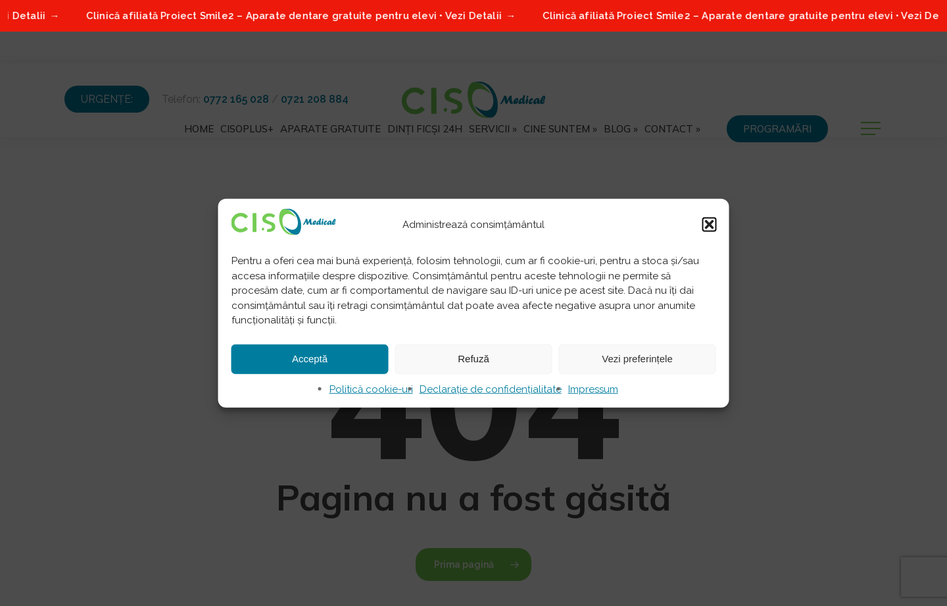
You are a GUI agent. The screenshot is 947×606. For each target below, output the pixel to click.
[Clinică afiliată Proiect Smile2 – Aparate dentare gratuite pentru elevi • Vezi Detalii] (473, 16)
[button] (709, 224)
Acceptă (310, 358)
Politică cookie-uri (371, 389)
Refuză (473, 358)
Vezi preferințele (637, 358)
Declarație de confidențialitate (491, 389)
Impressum (593, 389)
